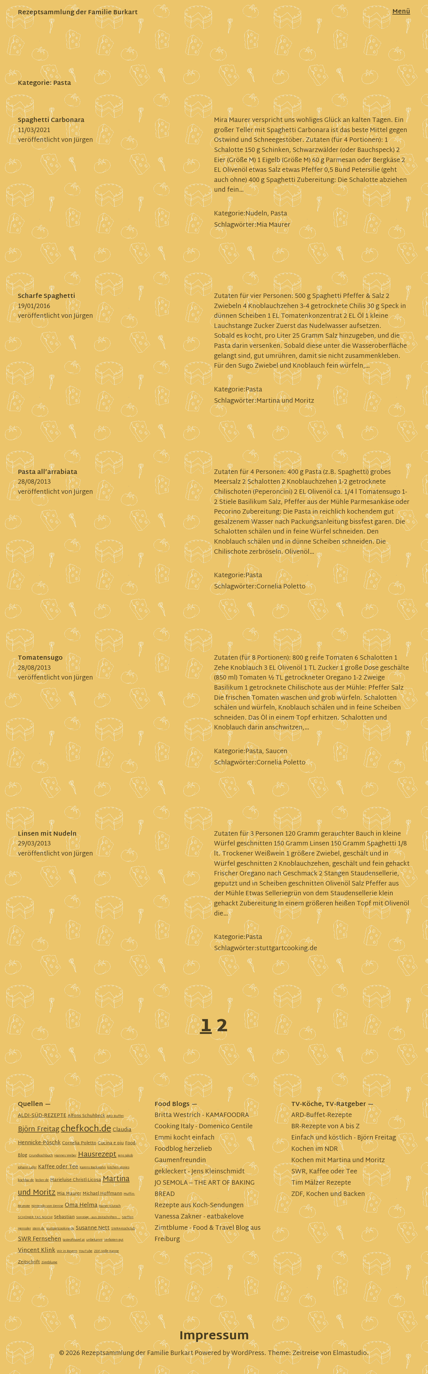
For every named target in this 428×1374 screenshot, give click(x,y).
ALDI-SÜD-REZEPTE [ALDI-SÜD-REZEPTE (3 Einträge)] (42, 1116)
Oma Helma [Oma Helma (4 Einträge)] (81, 1205)
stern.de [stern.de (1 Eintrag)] (38, 1229)
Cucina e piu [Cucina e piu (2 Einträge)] (111, 1143)
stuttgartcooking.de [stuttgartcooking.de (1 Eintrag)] (60, 1229)
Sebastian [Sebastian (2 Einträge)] (64, 1217)
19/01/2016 (34, 306)
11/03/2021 (34, 130)
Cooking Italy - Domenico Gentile (204, 1126)
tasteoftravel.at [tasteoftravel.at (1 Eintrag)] (74, 1240)
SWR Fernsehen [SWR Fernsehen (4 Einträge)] (39, 1239)
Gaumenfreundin (180, 1160)
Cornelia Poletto (281, 587)
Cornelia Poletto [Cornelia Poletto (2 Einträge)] (79, 1143)
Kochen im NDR (314, 1149)
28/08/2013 (34, 482)
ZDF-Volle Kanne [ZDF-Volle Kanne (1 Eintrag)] (106, 1251)
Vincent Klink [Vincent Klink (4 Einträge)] (36, 1251)
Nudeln (256, 214)
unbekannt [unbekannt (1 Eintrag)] (94, 1240)
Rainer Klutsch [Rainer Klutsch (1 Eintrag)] (110, 1206)
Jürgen (83, 140)
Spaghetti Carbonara (51, 120)
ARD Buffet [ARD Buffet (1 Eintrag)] (115, 1116)
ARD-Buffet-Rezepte (321, 1115)
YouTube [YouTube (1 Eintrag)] (85, 1251)
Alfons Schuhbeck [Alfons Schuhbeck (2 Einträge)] (86, 1116)
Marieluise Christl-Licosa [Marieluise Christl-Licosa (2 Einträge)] (75, 1180)
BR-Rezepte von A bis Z (325, 1126)
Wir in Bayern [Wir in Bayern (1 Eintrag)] (67, 1251)
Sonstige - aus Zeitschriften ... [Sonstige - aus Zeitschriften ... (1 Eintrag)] (98, 1217)
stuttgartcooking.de (287, 948)
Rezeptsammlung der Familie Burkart (78, 12)
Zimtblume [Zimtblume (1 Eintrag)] (49, 1262)
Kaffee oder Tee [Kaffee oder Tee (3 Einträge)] (58, 1167)
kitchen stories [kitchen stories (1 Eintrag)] (118, 1167)
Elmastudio (350, 1353)
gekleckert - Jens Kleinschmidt (200, 1172)
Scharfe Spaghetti (46, 296)
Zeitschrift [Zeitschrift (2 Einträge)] (29, 1262)
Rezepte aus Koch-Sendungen (199, 1205)
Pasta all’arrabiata (47, 472)
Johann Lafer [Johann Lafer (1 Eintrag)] (27, 1167)
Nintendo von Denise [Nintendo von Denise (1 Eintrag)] (47, 1206)
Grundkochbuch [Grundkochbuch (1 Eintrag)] (41, 1156)
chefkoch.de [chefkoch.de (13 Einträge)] (86, 1129)
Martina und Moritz (285, 401)
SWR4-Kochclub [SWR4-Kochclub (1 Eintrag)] (123, 1229)
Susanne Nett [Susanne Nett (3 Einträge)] (93, 1228)
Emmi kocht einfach (185, 1138)
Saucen (276, 751)
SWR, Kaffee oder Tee (324, 1172)
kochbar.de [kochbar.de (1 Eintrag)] (26, 1180)
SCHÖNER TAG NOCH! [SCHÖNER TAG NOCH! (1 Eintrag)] (35, 1217)
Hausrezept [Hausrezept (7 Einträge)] (97, 1154)
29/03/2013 (34, 844)
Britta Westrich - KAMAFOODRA (202, 1115)
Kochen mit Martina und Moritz (338, 1160)
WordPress (247, 1353)
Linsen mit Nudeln (47, 834)
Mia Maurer (273, 225)
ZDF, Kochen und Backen (328, 1194)
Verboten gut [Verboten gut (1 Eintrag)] (113, 1240)
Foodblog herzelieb (183, 1149)
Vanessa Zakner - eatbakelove (199, 1217)
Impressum (214, 1336)
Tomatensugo (40, 658)
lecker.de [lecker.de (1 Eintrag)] (42, 1180)
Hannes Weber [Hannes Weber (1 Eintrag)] (65, 1156)
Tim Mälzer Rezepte (321, 1183)
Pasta (278, 214)
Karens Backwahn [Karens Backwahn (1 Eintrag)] (93, 1167)
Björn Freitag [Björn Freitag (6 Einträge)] (38, 1130)
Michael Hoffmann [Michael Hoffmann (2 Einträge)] (102, 1194)
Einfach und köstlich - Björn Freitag (343, 1138)
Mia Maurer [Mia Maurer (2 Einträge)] (69, 1194)
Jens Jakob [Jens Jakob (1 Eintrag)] (125, 1156)
